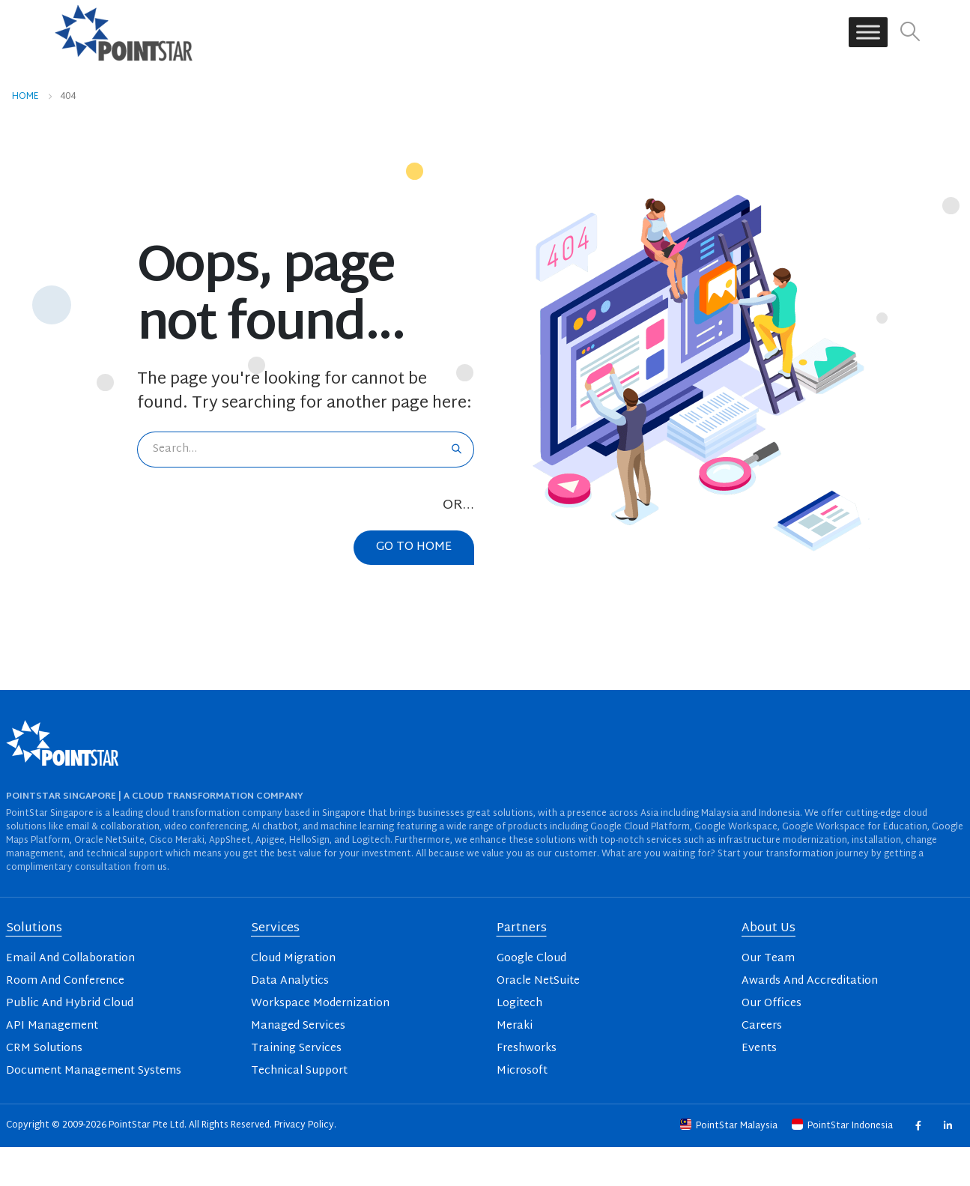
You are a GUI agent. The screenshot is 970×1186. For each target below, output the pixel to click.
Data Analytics (290, 981)
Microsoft (522, 1071)
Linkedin (948, 1126)
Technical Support (299, 1071)
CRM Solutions (44, 1048)
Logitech (519, 1003)
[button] (909, 32)
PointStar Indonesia (843, 1126)
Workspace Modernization (320, 1003)
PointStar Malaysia (730, 1126)
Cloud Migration (293, 959)
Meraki (515, 1026)
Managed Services (298, 1026)
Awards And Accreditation (810, 981)
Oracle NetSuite (538, 981)
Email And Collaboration (70, 959)
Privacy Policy (304, 1125)
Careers (762, 1026)
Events (759, 1048)
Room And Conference (65, 981)
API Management (52, 1026)
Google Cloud (531, 959)
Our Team (768, 959)
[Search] (456, 450)
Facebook (918, 1126)
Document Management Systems (93, 1071)
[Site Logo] (123, 32)
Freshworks (527, 1048)
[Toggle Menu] (868, 32)
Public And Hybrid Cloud (69, 1003)
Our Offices (771, 1003)
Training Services (296, 1048)
